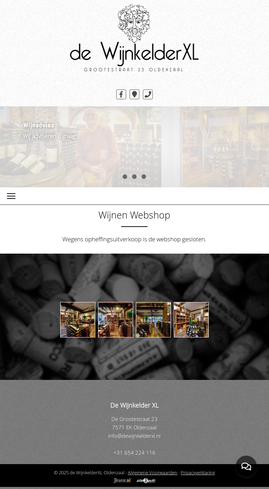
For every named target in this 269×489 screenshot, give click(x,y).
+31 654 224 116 (134, 452)
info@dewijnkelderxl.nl (134, 436)
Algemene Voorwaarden (152, 472)
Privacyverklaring (198, 472)
